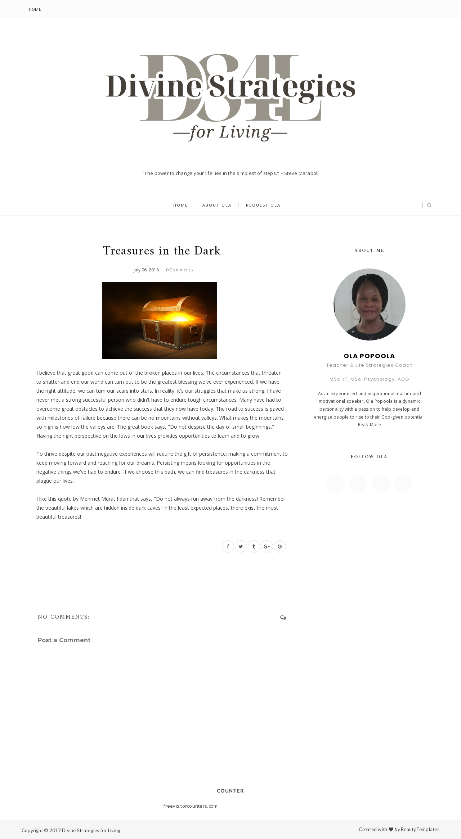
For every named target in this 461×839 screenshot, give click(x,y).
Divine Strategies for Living (91, 830)
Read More (369, 424)
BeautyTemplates (420, 829)
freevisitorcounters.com (190, 806)
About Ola (217, 205)
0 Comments (179, 270)
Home (35, 9)
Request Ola (263, 205)
